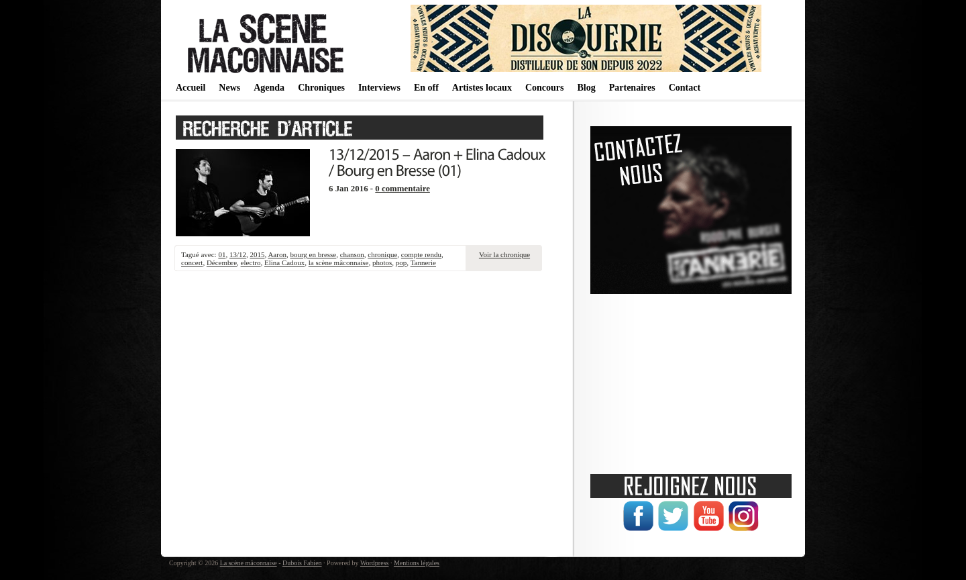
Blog (586, 88)
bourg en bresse (313, 254)
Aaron (277, 254)
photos (382, 262)
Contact (684, 88)
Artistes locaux (482, 88)
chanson (352, 254)
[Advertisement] (691, 379)
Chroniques (321, 88)
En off (426, 88)
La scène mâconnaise (248, 563)
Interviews (379, 88)
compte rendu (421, 254)
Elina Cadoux (284, 262)
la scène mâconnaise (339, 262)
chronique (382, 254)
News (229, 88)
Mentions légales (416, 563)
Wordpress (374, 563)
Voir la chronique (504, 254)
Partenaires (632, 88)
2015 (257, 254)
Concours (544, 88)
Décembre (222, 262)
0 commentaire (402, 188)
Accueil (190, 88)
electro (251, 262)
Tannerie (423, 262)
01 (221, 254)
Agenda (269, 88)
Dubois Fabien (302, 563)
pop (401, 262)
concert (192, 262)
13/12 (237, 254)
